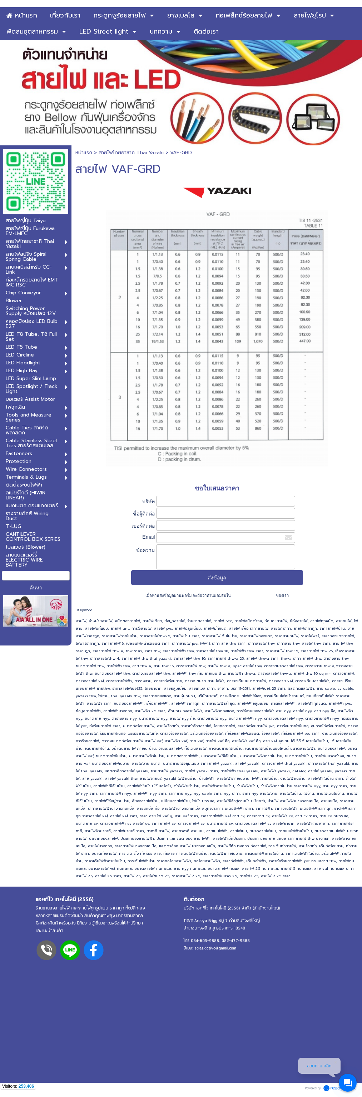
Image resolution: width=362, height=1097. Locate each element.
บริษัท (148, 501)
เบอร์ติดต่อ (143, 526)
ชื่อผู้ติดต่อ (144, 514)
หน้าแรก (83, 152)
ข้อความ (145, 550)
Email (148, 537)
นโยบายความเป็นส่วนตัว (253, 595)
